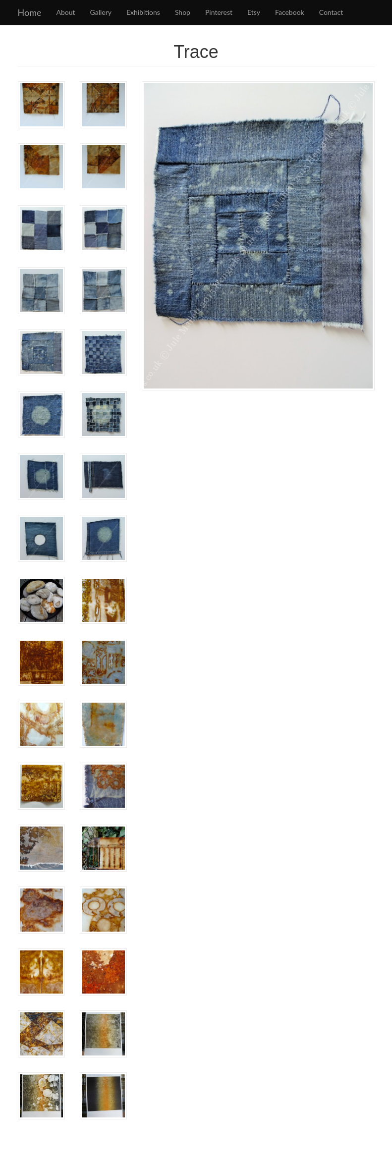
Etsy (253, 12)
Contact (331, 12)
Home (30, 12)
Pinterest (218, 12)
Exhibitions (143, 12)
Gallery (101, 12)
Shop (182, 12)
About (65, 12)
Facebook (289, 12)
